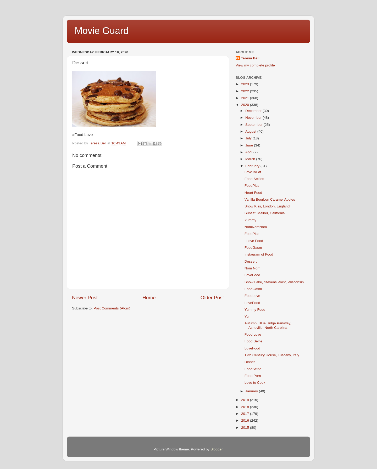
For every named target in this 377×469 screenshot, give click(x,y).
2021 (245, 98)
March (250, 159)
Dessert (251, 261)
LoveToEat (253, 172)
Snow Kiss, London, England (267, 206)
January (252, 391)
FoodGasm (253, 248)
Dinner (250, 362)
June (249, 145)
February (252, 166)
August (251, 131)
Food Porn (253, 376)
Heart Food (253, 193)
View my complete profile (255, 65)
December (254, 111)
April (249, 152)
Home (149, 297)
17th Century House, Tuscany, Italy (272, 355)
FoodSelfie (253, 369)
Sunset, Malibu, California (265, 213)
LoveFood (252, 275)
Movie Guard (102, 30)
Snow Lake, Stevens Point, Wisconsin (274, 282)
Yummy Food (255, 310)
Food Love (253, 334)
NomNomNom (256, 227)
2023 (245, 84)
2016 (245, 420)
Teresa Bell (250, 58)
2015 (245, 428)
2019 (245, 400)
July (249, 138)
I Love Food (254, 241)
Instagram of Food (259, 254)
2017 (245, 414)
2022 (245, 91)
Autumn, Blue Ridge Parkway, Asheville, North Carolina (268, 325)
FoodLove (252, 296)
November (254, 118)
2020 (245, 105)
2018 (245, 407)
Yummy (250, 220)
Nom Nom (252, 268)
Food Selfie (253, 341)
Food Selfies (254, 179)
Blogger (216, 449)
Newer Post (85, 297)
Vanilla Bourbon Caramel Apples (270, 199)
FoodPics (252, 186)
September (254, 125)
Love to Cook (255, 383)
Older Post (212, 297)
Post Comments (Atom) (112, 308)
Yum (248, 316)
